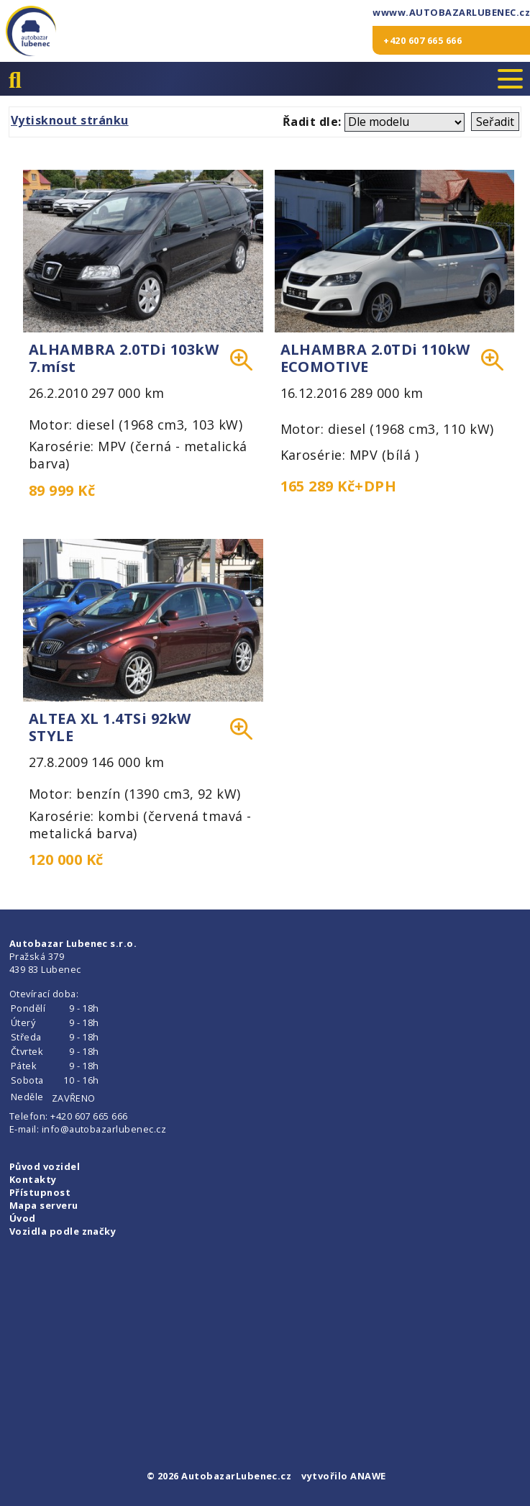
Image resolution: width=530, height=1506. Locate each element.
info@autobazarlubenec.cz (104, 1128)
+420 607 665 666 (422, 40)
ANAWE (367, 1475)
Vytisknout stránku (70, 120)
